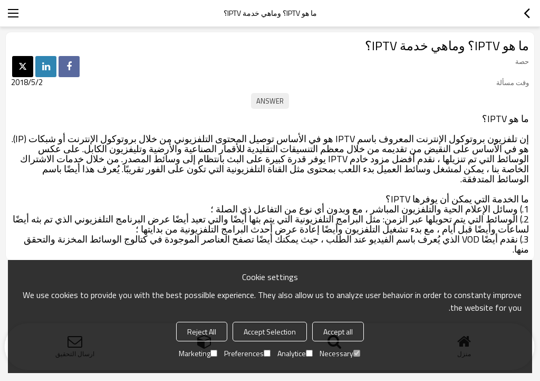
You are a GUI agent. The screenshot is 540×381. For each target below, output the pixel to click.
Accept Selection (270, 331)
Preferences (247, 353)
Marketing (198, 353)
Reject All (201, 331)
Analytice (295, 353)
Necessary (340, 353)
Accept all (338, 331)
